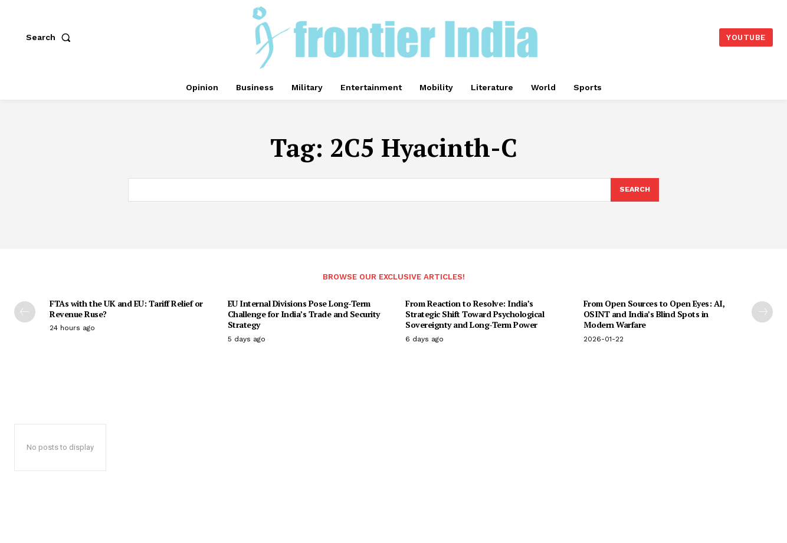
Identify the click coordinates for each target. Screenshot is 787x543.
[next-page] (762, 313)
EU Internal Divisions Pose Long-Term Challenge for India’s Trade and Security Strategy (304, 315)
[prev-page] (24, 313)
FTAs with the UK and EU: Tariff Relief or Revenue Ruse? (126, 310)
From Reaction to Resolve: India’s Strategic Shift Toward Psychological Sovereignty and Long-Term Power (474, 315)
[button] (51, 37)
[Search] (634, 190)
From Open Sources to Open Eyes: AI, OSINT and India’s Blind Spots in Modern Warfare (654, 315)
